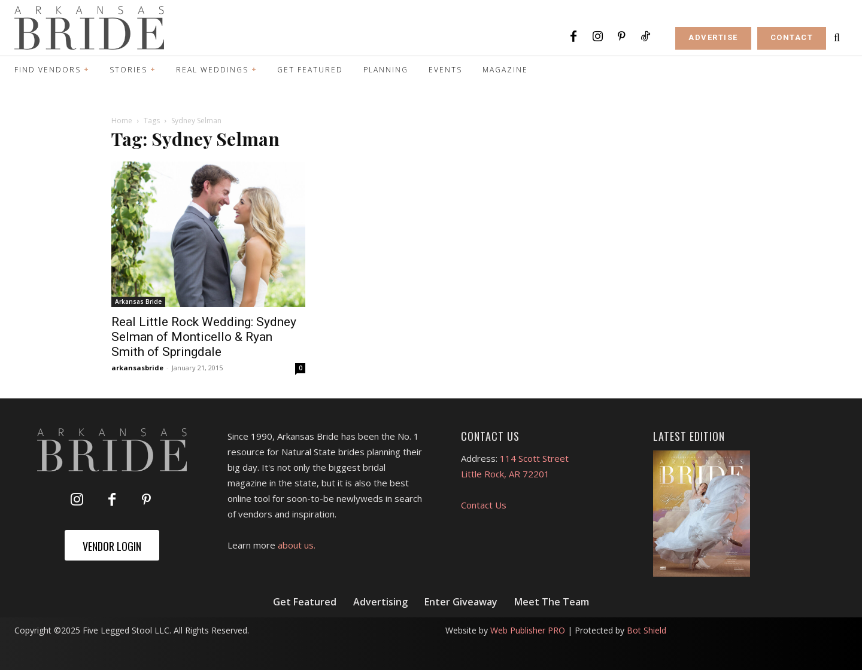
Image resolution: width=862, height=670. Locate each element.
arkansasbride (137, 367)
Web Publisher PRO (527, 630)
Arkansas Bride (138, 301)
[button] (837, 37)
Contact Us (483, 505)
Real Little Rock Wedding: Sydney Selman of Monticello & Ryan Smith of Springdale (203, 337)
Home (121, 120)
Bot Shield (646, 630)
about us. (296, 545)
